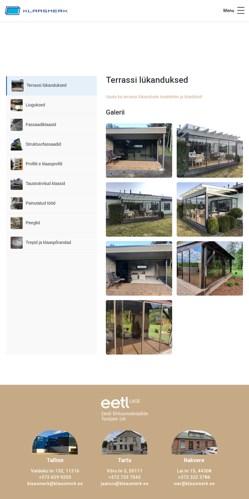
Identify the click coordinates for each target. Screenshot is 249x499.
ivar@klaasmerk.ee (194, 483)
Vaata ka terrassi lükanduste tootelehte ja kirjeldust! (154, 96)
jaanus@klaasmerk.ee (125, 483)
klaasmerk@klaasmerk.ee (55, 483)
